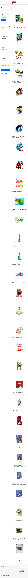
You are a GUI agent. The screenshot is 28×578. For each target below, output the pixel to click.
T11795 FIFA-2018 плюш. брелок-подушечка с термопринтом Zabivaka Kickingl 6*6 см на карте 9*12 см (19, 484)
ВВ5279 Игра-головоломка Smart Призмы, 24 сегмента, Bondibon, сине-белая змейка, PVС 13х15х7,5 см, (18, 137)
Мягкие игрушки (3, 47)
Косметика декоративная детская (5, 36)
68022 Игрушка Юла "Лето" (16, 319)
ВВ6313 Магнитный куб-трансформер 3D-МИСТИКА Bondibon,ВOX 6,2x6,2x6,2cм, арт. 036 (19, 64)
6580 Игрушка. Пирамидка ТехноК (17, 264)
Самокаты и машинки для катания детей (5, 62)
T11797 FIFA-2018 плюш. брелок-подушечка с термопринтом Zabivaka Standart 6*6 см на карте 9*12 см (19, 466)
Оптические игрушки (3, 54)
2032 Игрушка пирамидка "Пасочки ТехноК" (18, 246)
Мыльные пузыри (3, 45)
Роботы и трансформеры (4, 60)
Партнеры (2, 568)
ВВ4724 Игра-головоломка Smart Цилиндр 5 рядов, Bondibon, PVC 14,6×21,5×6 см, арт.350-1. (19, 27)
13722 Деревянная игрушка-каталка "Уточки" (18, 355)
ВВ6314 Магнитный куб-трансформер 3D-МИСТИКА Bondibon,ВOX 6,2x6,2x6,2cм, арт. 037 (19, 82)
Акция (2, 24)
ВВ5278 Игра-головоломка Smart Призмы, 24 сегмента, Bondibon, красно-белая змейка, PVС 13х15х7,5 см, (19, 100)
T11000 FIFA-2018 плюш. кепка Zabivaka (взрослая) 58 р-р (17, 520)
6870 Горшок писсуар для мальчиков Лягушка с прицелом (19, 210)
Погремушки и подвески (4, 73)
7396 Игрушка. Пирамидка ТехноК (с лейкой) (18, 282)
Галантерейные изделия (4, 29)
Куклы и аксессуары (5, 38)
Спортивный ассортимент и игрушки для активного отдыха (5, 65)
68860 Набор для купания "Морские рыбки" (18, 337)
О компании (2, 566)
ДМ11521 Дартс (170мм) (15, 154)
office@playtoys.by (21, 569)
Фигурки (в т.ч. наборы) (5, 71)
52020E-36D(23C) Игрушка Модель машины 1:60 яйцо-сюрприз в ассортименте (19, 301)
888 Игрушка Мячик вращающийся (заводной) (18, 556)
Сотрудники (2, 567)
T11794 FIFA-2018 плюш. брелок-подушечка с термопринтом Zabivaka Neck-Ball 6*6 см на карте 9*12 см (19, 502)
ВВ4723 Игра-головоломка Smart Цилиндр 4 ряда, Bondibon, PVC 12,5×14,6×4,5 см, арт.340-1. (19, 45)
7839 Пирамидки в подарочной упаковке (18, 227)
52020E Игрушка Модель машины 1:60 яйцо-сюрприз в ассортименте (18, 539)
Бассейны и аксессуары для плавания (5, 27)
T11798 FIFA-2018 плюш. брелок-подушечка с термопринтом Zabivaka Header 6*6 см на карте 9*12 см (19, 447)
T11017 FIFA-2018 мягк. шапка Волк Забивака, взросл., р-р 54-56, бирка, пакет (18, 374)
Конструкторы (5, 34)
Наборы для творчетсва (5, 49)
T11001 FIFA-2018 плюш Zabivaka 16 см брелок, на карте (19, 411)
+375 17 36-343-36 (24, 572)
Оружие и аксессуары (3, 56)
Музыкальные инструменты (4, 43)
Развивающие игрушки (4, 58)
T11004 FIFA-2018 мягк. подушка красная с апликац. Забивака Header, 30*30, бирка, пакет (19, 393)
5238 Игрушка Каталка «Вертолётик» (17, 191)
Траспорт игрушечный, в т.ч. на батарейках (5, 67)
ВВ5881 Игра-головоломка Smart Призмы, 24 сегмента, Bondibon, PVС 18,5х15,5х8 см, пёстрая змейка (19, 118)
